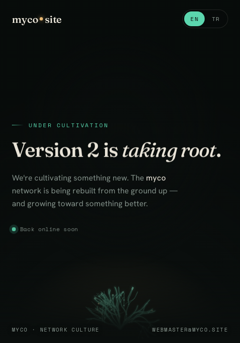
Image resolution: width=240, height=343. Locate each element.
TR (216, 19)
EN (194, 19)
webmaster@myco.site (190, 329)
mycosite (37, 19)
